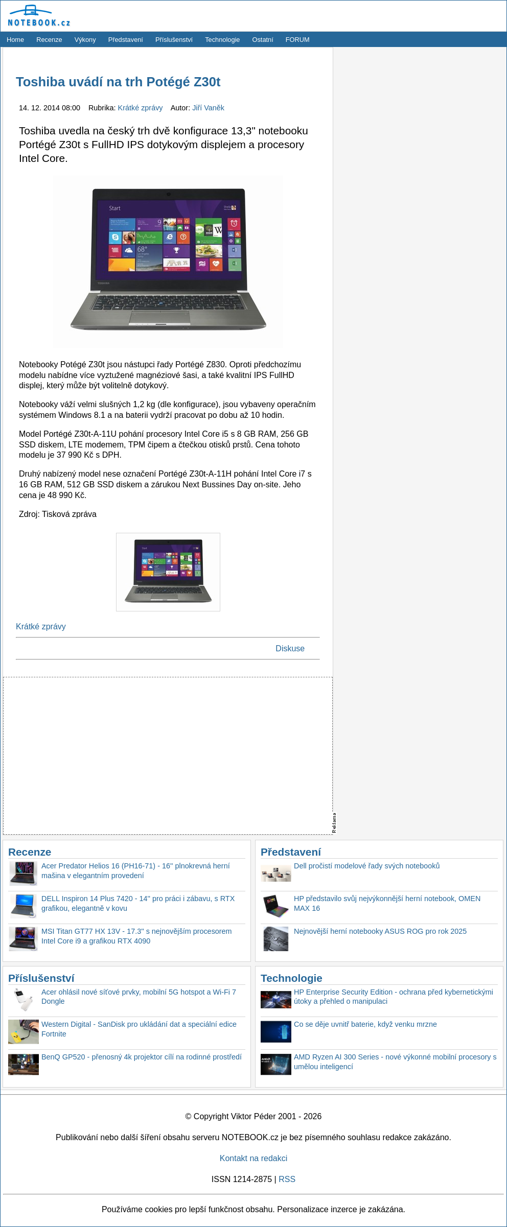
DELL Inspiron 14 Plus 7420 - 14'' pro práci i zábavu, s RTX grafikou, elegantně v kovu (138, 903)
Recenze (49, 39)
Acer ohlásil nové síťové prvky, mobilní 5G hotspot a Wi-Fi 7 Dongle (138, 997)
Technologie (222, 39)
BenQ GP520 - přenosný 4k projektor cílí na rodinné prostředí (141, 1057)
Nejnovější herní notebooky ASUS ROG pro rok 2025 (380, 931)
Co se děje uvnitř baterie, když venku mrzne (365, 1024)
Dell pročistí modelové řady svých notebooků (367, 866)
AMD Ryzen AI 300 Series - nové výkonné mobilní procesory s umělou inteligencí (395, 1062)
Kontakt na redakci (254, 1158)
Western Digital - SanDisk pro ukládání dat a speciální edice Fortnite (139, 1029)
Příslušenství (174, 39)
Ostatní (262, 39)
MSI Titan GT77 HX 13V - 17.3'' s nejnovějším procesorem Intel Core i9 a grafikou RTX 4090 (136, 936)
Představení (125, 39)
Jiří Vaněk (208, 108)
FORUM (298, 39)
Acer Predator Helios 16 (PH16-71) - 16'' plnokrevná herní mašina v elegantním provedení (135, 871)
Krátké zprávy (141, 108)
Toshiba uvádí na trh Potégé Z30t (118, 82)
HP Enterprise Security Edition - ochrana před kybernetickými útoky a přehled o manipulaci (393, 997)
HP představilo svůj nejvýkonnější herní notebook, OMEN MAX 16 (387, 903)
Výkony (85, 39)
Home (15, 39)
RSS (287, 1179)
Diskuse (290, 648)
